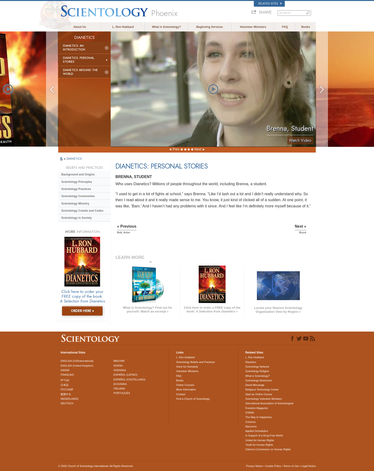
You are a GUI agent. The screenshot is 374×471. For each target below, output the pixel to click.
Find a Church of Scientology (193, 398)
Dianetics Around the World (80, 72)
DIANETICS (74, 158)
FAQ (285, 27)
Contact (180, 394)
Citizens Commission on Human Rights (268, 449)
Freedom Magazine (256, 408)
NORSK (118, 365)
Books (305, 27)
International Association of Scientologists (269, 403)
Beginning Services (209, 27)
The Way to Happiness (258, 417)
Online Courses (185, 385)
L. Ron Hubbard (123, 27)
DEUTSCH (67, 403)
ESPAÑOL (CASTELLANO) (129, 379)
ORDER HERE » (82, 310)
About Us (79, 27)
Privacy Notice (254, 466)
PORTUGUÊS (122, 393)
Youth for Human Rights (259, 444)
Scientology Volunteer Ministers (263, 398)
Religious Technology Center (262, 389)
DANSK (65, 370)
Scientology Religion (257, 371)
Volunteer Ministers (253, 27)
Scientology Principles (76, 182)
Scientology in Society (76, 218)
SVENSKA (120, 370)
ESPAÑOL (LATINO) (125, 374)
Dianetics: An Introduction (74, 48)
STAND (249, 412)
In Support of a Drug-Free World (264, 435)
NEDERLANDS (69, 398)
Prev (176, 149)
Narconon (251, 426)
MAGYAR (119, 360)
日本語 (64, 385)
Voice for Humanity (187, 366)
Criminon (250, 421)
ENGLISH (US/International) (77, 360)
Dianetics (250, 362)
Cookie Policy (273, 466)
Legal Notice (308, 466)
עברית (65, 380)
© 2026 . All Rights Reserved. (95, 466)
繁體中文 (66, 394)
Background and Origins (78, 174)
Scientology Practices (76, 189)
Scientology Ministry (75, 203)
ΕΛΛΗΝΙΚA (120, 384)
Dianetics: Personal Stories (78, 60)
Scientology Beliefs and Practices (195, 362)
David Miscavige (254, 385)
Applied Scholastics (256, 431)
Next (197, 149)
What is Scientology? (166, 27)
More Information (186, 389)
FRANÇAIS (67, 374)
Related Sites (270, 3)
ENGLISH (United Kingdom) (77, 365)
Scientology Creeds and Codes (82, 210)
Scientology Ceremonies (78, 196)
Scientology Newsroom (258, 380)
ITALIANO (119, 388)
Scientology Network (257, 366)
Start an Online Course (258, 394)
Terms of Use (291, 466)
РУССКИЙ (67, 389)
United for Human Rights (259, 440)
